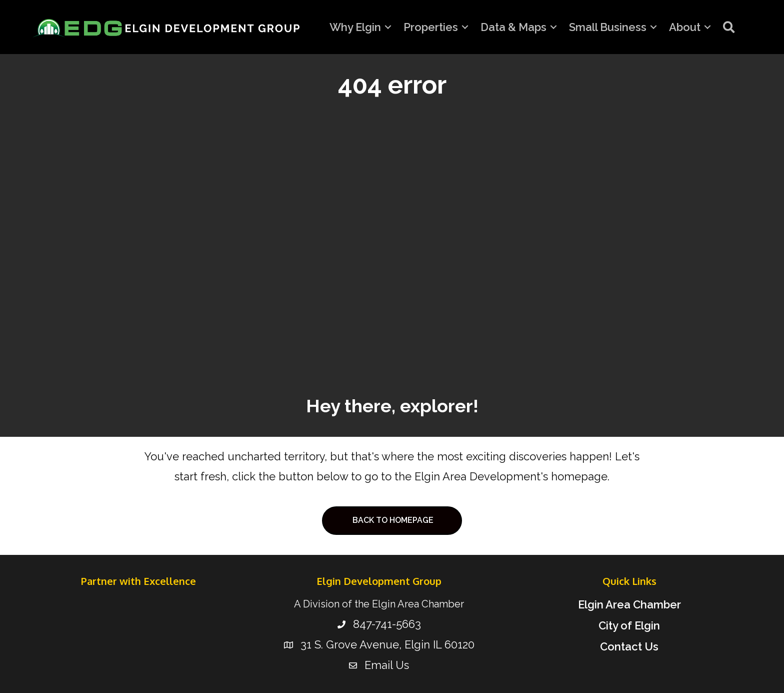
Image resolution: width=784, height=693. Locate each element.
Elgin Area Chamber (629, 604)
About (684, 27)
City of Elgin (629, 625)
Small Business (607, 27)
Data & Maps (513, 27)
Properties (431, 27)
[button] (729, 27)
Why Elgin (355, 27)
